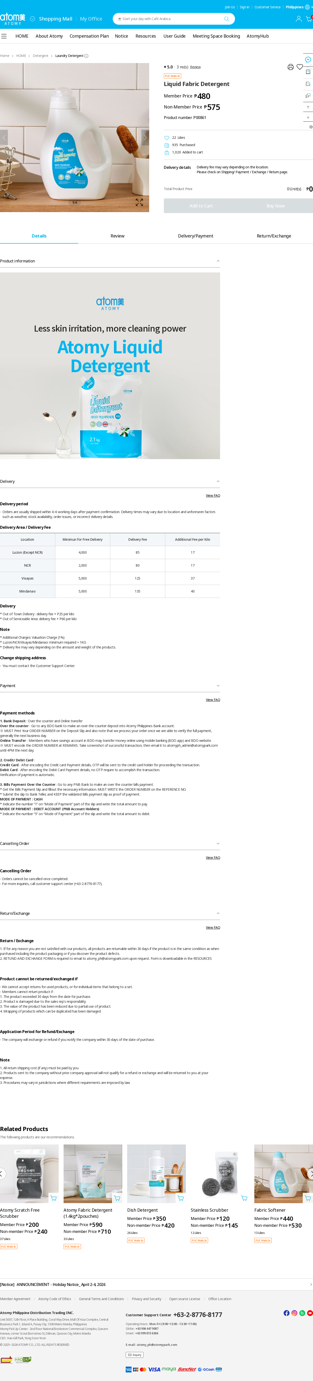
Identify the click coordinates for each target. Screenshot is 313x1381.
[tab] (39, 236)
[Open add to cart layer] (53, 1198)
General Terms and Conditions (101, 1298)
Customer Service (268, 7)
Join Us (230, 7)
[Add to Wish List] (300, 67)
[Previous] (4, 137)
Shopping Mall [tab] (55, 18)
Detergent (40, 55)
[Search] (227, 19)
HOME (21, 55)
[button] (308, 107)
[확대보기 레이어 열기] (74, 137)
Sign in (244, 7)
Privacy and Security (146, 1298)
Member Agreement (15, 1298)
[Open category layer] (4, 36)
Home (4, 55)
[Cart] (309, 19)
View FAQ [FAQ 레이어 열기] (213, 495)
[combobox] (32, 18)
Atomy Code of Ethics (54, 1298)
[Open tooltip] (311, 127)
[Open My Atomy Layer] (299, 19)
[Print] (290, 67)
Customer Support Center (174, 1314)
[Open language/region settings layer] (299, 7)
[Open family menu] (32, 18)
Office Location (219, 1298)
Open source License (184, 1298)
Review (195, 67)
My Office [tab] (91, 18)
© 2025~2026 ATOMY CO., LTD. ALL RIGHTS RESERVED (34, 1345)
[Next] (145, 137)
